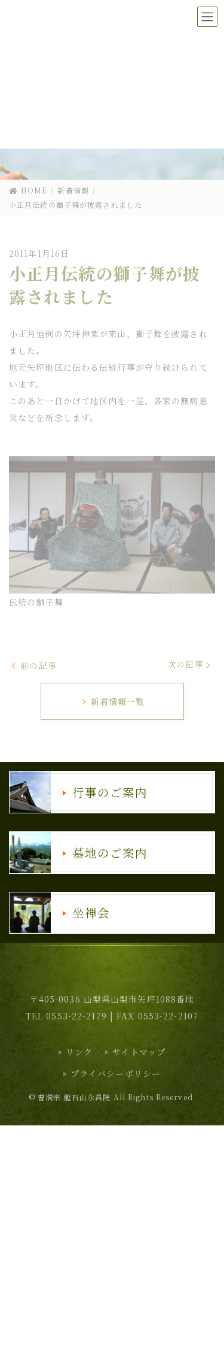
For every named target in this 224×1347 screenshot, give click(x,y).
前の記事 (33, 665)
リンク (79, 1052)
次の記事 (189, 664)
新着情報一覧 (113, 701)
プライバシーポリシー (115, 1073)
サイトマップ (138, 1052)
